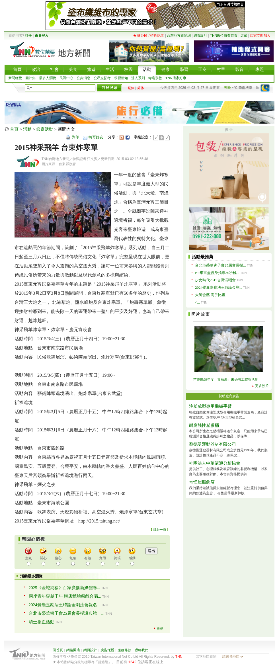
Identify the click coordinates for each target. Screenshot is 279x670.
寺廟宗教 (155, 78)
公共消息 (83, 78)
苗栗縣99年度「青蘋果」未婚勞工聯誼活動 (225, 380)
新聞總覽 (15, 78)
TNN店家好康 (175, 78)
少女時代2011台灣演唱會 (215, 280)
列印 (75, 137)
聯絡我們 (141, 650)
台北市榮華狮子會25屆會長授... (220, 265)
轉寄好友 (96, 137)
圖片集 (30, 78)
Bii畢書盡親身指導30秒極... (217, 273)
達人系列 (138, 78)
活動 (27, 129)
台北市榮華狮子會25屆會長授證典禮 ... (66, 613)
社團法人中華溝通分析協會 (214, 463)
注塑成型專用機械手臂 (210, 406)
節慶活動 (44, 129)
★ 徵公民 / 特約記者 (148, 36)
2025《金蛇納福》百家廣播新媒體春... (64, 587)
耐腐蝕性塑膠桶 (204, 425)
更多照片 (262, 386)
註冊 (28, 36)
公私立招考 (102, 78)
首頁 (14, 129)
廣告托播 (107, 650)
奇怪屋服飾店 (202, 482)
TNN (178, 657)
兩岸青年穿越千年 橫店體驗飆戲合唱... (65, 596)
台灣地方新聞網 (179, 36)
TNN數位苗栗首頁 (224, 36)
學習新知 (121, 78)
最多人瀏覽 (47, 78)
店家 (243, 36)
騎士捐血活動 (41, 622)
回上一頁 (159, 530)
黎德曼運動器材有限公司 (212, 444)
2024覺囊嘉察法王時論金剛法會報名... (64, 605)
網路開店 (73, 650)
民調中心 (66, 78)
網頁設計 (200, 36)
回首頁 (58, 650)
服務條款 (124, 650)
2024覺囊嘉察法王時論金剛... (218, 287)
